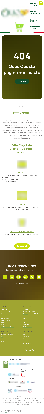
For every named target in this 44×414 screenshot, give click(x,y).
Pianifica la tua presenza (29, 311)
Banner (25, 339)
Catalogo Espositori (5, 320)
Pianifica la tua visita (6, 311)
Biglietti (3, 324)
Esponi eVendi (33, 21)
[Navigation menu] (41, 3)
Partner (25, 320)
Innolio (24, 322)
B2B (2, 337)
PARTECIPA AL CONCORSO (22, 231)
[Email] (39, 277)
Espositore (25, 309)
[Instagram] (18, 277)
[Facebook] (5, 277)
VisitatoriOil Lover (34, 4)
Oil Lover (25, 318)
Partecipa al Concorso (35, 27)
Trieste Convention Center (7, 327)
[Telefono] (32, 277)
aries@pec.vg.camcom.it (34, 402)
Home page (4, 309)
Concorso (25, 314)
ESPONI (22, 204)
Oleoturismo (26, 324)
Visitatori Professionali (35, 12)
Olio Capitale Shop (27, 327)
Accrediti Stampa (27, 343)
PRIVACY (26, 347)
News (2, 322)
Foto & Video (26, 336)
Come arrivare (4, 316)
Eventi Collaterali (5, 318)
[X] (12, 277)
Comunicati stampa (28, 341)
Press (24, 334)
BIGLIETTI (22, 172)
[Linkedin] (25, 277)
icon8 (6, 411)
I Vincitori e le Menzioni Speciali (30, 316)
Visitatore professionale (7, 334)
